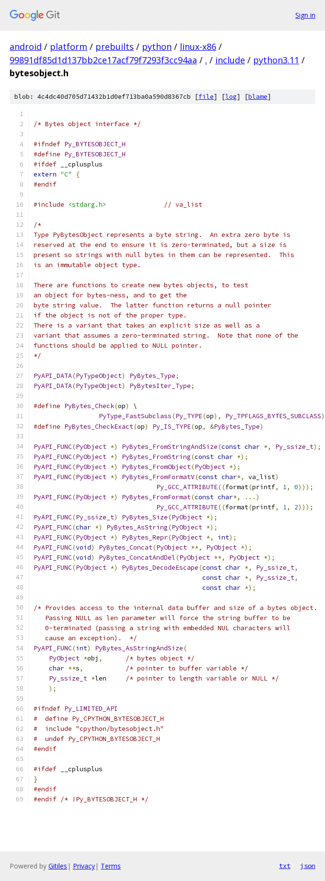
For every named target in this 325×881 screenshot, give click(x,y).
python (157, 46)
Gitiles (57, 865)
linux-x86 (198, 46)
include (230, 60)
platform (68, 46)
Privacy (84, 865)
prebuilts (114, 46)
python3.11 (276, 60)
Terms (111, 865)
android (26, 46)
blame (257, 97)
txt (284, 865)
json (307, 865)
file (206, 97)
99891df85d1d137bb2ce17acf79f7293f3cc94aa (103, 60)
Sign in (305, 15)
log (231, 97)
